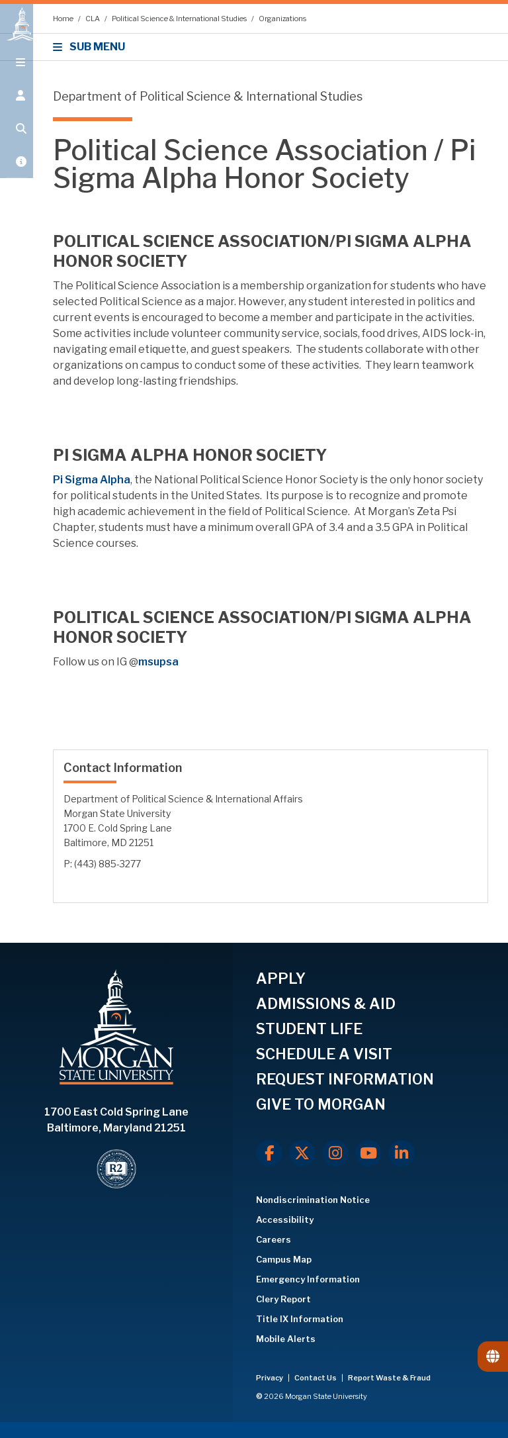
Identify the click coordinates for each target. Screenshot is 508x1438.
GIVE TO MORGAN (321, 1104)
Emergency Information (308, 1279)
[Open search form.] (16, 140)
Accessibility (285, 1219)
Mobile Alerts (286, 1338)
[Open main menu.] (16, 74)
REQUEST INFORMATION (345, 1079)
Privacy (270, 1377)
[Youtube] (368, 1153)
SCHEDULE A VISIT (324, 1054)
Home (64, 18)
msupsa (158, 661)
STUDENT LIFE (309, 1028)
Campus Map (284, 1259)
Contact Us (316, 1377)
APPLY (281, 978)
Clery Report (283, 1299)
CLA (93, 18)
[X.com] (302, 1153)
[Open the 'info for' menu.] (16, 107)
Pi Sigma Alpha (91, 479)
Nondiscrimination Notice (313, 1199)
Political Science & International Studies (180, 18)
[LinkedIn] (401, 1153)
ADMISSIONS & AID (326, 1003)
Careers (273, 1239)
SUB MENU (91, 46)
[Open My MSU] (16, 173)
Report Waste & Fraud (389, 1377)
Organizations (282, 18)
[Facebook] (269, 1153)
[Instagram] (335, 1153)
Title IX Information (299, 1319)
